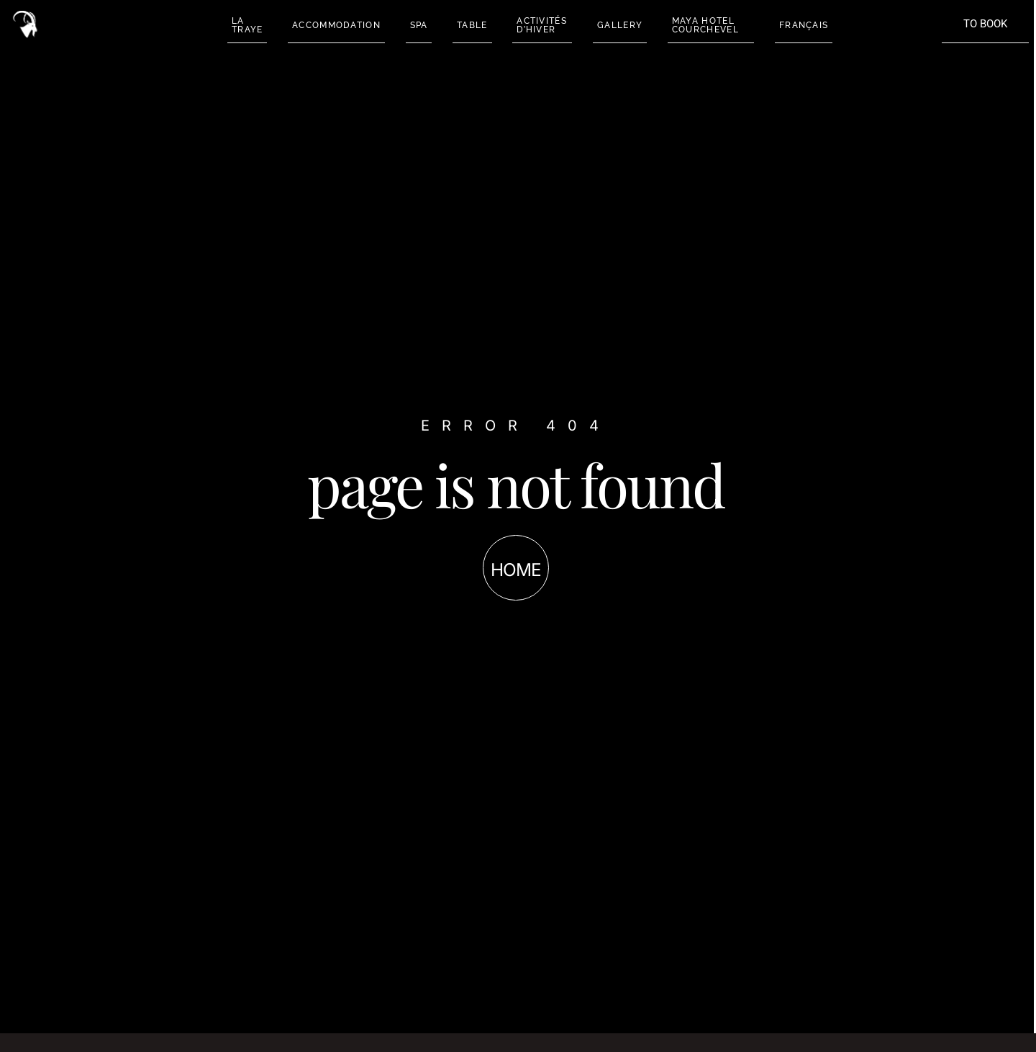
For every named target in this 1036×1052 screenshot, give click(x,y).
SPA (416, 25)
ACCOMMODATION (334, 25)
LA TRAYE (245, 25)
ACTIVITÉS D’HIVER (538, 25)
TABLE (469, 25)
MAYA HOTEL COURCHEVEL (700, 25)
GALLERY (615, 25)
